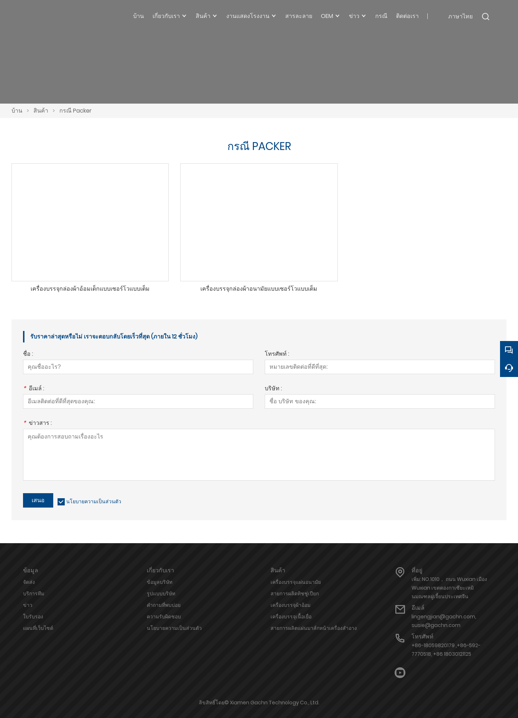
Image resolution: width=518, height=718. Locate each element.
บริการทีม (33, 593)
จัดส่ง (29, 582)
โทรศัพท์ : (277, 354)
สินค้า (40, 110)
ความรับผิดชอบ (164, 616)
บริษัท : (273, 389)
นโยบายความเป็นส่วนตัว (93, 501)
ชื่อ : (28, 354)
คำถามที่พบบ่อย (164, 605)
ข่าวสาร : (37, 423)
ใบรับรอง (33, 616)
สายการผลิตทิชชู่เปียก (295, 593)
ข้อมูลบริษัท (159, 582)
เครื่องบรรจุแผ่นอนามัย (296, 582)
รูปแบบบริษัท (161, 593)
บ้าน (17, 110)
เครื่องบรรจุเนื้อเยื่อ (291, 616)
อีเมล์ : (33, 389)
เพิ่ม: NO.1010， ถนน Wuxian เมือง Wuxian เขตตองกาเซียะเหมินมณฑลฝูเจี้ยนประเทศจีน (449, 588)
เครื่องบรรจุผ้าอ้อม (290, 605)
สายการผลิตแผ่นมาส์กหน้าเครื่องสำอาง (314, 628)
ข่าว (27, 605)
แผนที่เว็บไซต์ (38, 628)
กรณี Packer (75, 110)
